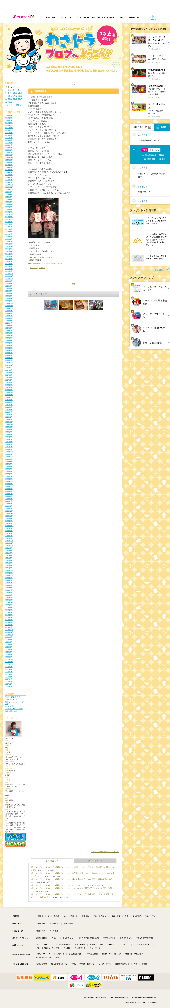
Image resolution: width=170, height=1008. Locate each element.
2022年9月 (9, 222)
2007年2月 (9, 684)
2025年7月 (9, 138)
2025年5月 (9, 142)
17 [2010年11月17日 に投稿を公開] (14, 96)
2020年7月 (9, 286)
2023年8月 (9, 194)
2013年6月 (9, 496)
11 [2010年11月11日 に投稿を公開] (16, 93)
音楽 (71, 17)
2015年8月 (9, 432)
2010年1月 (9, 597)
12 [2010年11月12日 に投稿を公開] (19, 93)
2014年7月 (9, 464)
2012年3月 (9, 533)
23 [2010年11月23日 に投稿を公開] (11, 99)
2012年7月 (9, 523)
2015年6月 (9, 437)
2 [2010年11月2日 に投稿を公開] (10, 90)
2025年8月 (9, 135)
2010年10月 (9, 575)
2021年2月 (9, 269)
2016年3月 (9, 414)
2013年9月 (9, 489)
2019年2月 (9, 328)
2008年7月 (9, 642)
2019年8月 (9, 313)
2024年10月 (9, 160)
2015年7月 (9, 434)
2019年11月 (9, 306)
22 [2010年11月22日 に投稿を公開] (9, 99)
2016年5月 (9, 409)
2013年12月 (9, 481)
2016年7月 (9, 405)
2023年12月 (9, 184)
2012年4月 (9, 531)
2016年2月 (9, 417)
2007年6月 (9, 674)
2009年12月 (9, 600)
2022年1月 (9, 241)
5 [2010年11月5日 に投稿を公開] (18, 90)
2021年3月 (9, 266)
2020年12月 (9, 273)
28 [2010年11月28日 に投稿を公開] (6, 102)
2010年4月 (9, 590)
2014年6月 (9, 466)
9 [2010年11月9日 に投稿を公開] (10, 93)
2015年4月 (9, 442)
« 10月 (9, 105)
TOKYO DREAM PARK (13, 697)
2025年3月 (9, 147)
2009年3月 (9, 622)
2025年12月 (9, 125)
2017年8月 (9, 372)
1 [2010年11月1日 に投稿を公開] (8, 90)
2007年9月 (9, 667)
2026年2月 (9, 120)
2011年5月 (9, 558)
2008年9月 (9, 637)
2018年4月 (9, 353)
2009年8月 (9, 610)
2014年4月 (9, 471)
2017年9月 (9, 370)
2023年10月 (9, 189)
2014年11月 (9, 454)
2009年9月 (9, 607)
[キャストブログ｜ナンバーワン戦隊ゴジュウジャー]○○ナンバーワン (58, 885)
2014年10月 (9, 456)
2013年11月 (9, 484)
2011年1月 (9, 568)
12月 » (18, 105)
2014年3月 (9, 474)
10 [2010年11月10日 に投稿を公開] (14, 93)
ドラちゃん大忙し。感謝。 (14, 709)
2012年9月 (9, 518)
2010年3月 (9, 592)
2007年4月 (9, 679)
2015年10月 (9, 427)
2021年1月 (9, 271)
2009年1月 (9, 627)
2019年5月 (9, 320)
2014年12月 (9, 451)
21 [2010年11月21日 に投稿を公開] (6, 99)
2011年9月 (9, 548)
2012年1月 (9, 538)
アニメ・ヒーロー (82, 17)
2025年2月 (9, 150)
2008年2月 (9, 654)
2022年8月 (9, 224)
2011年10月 (9, 545)
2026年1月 (9, 123)
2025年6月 (9, 140)
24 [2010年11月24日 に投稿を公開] (14, 99)
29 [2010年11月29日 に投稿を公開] (9, 102)
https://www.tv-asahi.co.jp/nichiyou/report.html (47, 263)
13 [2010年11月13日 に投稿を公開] (21, 93)
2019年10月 (9, 308)
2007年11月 (9, 662)
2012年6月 (9, 526)
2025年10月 (9, 130)
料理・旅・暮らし (134, 17)
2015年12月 (9, 422)
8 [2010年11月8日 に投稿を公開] (8, 93)
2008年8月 (9, 639)
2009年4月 (9, 620)
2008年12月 (9, 630)
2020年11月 (9, 276)
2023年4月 (9, 204)
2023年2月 (9, 209)
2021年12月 (9, 244)
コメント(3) (34, 268)
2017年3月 (9, 385)
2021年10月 (9, 249)
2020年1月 (9, 301)
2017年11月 (9, 365)
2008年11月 (9, 632)
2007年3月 (9, 681)
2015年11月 (9, 424)
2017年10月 (9, 367)
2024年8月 (9, 165)
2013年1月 (9, 508)
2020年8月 (9, 283)
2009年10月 (9, 605)
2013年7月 (9, 494)
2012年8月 (9, 521)
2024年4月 (9, 175)
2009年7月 (9, 612)
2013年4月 (9, 501)
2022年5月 (9, 231)
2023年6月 (9, 199)
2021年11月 (9, 246)
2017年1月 (9, 390)
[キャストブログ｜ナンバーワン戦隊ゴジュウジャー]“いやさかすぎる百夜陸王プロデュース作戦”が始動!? (72, 888)
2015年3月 (9, 444)
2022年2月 (9, 239)
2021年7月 (9, 256)
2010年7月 (9, 582)
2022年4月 (9, 234)
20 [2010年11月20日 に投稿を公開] (21, 96)
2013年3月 (9, 503)
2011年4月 (9, 560)
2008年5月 (9, 647)
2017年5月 (9, 380)
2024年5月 (9, 172)
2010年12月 (9, 570)
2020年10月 (9, 278)
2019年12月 (9, 303)
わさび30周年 (9, 706)
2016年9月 (9, 400)
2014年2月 (9, 476)
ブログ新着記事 (52, 861)
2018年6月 (9, 348)
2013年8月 (9, 491)
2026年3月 (9, 118)
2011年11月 (9, 543)
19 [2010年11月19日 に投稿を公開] (19, 96)
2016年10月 (9, 397)
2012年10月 (9, 516)
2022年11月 (9, 217)
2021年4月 (9, 264)
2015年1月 (9, 449)
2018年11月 (9, 335)
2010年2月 (9, 595)
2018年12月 (9, 333)
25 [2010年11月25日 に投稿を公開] (16, 99)
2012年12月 (9, 511)
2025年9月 (9, 133)
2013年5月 (9, 499)
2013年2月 (9, 506)
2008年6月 (9, 644)
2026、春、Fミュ (11, 699)
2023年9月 (9, 192)
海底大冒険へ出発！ (12, 711)
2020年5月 (9, 291)
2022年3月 (9, 236)
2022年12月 (9, 214)
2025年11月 (9, 128)
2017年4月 (9, 382)
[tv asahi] (24, 17)
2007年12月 (9, 659)
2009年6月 (9, 615)
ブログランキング (95, 861)
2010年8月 (9, 580)
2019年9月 (9, 311)
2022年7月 (9, 226)
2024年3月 (9, 177)
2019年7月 (9, 315)
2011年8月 (9, 550)
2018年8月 (9, 343)
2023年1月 (9, 212)
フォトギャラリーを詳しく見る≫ (105, 852)
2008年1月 (9, 657)
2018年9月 (9, 340)
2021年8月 (9, 254)
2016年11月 (9, 395)
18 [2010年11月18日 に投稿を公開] (16, 96)
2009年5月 (9, 617)
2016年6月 (9, 407)
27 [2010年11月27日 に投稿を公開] (21, 99)
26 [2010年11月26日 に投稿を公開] (19, 99)
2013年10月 (9, 486)
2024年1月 (9, 182)
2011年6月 (9, 555)
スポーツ (121, 17)
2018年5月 (9, 350)
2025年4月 (9, 145)
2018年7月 (9, 345)
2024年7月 (9, 167)
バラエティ (62, 17)
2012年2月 (9, 536)
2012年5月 (9, 528)
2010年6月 (9, 585)
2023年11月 (9, 187)
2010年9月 (9, 578)
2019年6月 (9, 318)
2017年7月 (9, 375)
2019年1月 (9, 330)
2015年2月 (9, 446)
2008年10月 (9, 634)
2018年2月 (9, 358)
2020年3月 (9, 296)
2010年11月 (9, 573)
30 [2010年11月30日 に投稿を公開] (11, 102)
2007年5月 (9, 676)
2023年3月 (9, 207)
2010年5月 (9, 587)
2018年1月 (9, 360)
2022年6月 (9, 229)
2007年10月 (9, 664)
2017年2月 (9, 387)
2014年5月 (9, 469)
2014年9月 (9, 459)
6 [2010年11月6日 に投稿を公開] (20, 90)
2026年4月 (9, 115)
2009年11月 (9, 602)
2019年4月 (9, 323)
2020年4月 (9, 293)
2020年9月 (9, 281)
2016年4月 (9, 412)
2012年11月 (9, 513)
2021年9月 (9, 251)
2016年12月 (9, 392)
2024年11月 (9, 157)
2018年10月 (9, 338)
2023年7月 (9, 197)
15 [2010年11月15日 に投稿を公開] (9, 96)
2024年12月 (9, 155)
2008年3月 (9, 652)
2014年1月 (9, 479)
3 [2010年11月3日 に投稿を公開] (13, 90)
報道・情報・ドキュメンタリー (103, 17)
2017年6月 (9, 377)
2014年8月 (9, 461)
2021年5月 (9, 261)
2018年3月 (9, 355)
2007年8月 (9, 669)
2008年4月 (9, 649)
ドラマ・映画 (50, 17)
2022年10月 (9, 219)
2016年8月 (9, 402)
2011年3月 (9, 563)
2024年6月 (9, 170)
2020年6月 (9, 288)
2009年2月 (9, 625)
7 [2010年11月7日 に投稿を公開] (5, 93)
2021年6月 (9, 259)
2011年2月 (9, 565)
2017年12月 (9, 362)
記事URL (42, 268)
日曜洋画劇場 (40, 91)
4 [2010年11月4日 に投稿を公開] (15, 90)
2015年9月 (9, 429)
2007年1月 (9, 686)
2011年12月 (9, 540)
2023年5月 (9, 202)
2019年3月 (9, 325)
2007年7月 (9, 671)
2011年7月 (9, 553)
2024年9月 (9, 162)
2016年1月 (9, 419)
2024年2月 (9, 179)
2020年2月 (9, 298)
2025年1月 (9, 152)
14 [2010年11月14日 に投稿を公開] (6, 96)
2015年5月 (9, 439)
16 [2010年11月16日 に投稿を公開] (11, 96)
